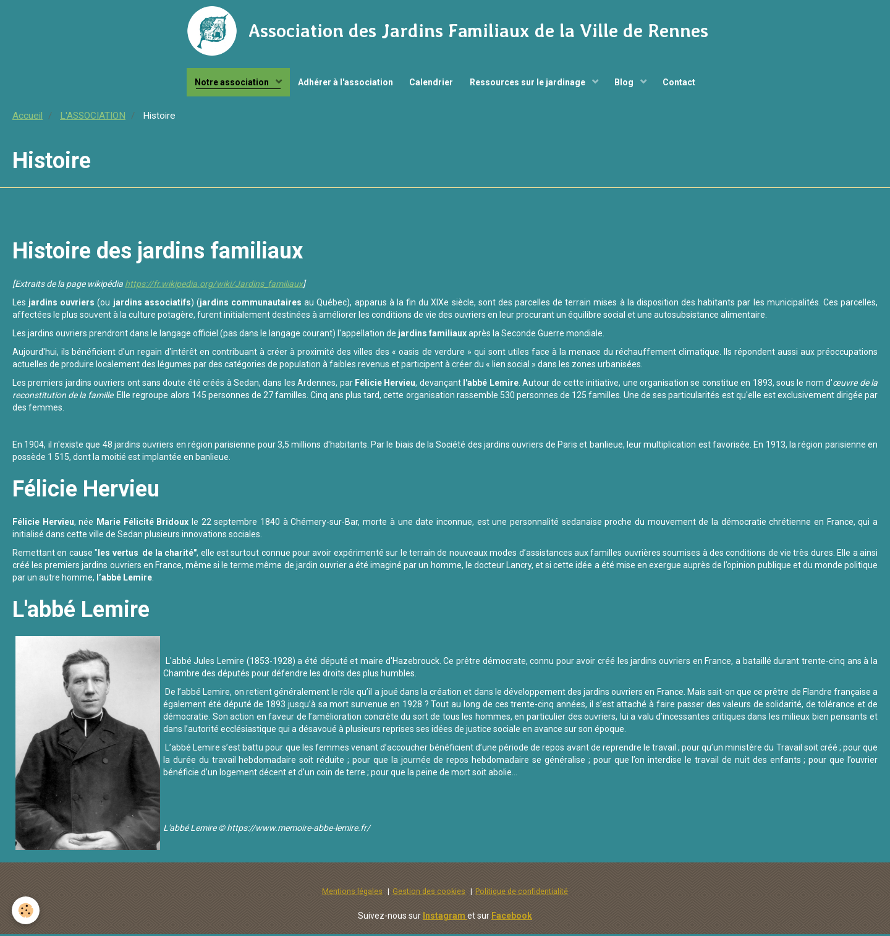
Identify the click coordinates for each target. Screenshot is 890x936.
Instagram (445, 917)
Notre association (227, 83)
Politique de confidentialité (521, 893)
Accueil (27, 118)
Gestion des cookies (428, 893)
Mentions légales (352, 893)
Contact (685, 83)
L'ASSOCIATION (92, 118)
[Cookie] (26, 910)
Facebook (511, 917)
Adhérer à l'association (342, 83)
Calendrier (430, 83)
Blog (628, 83)
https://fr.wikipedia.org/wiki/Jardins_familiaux (214, 286)
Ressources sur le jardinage (529, 83)
